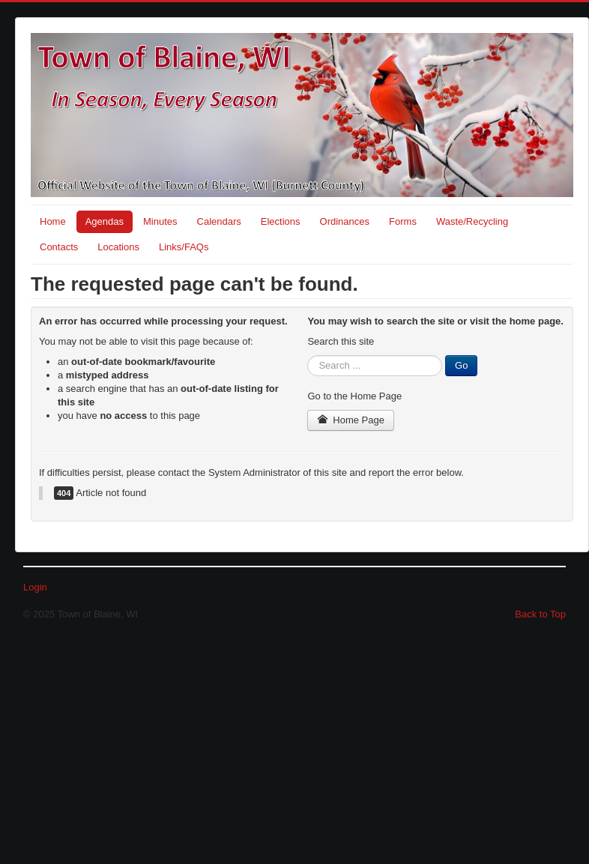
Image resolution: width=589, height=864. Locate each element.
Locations (118, 247)
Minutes (160, 221)
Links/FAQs (183, 247)
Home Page (350, 420)
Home (53, 221)
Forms (403, 221)
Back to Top (540, 614)
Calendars (219, 221)
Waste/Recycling (472, 221)
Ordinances (344, 221)
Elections (280, 221)
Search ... (307, 355)
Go (461, 365)
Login (35, 587)
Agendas (104, 221)
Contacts (59, 247)
